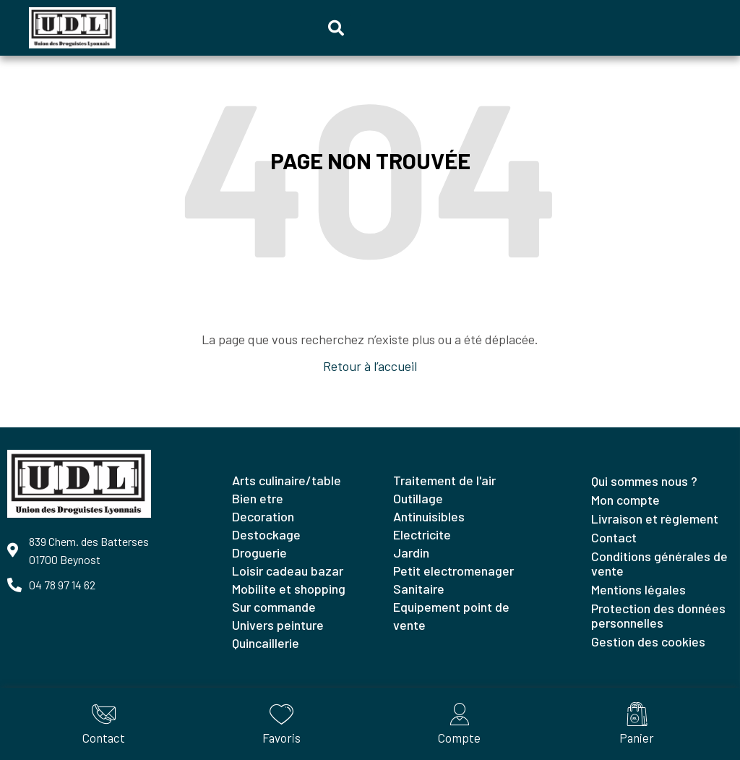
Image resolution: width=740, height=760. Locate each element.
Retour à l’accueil (370, 366)
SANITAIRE (418, 589)
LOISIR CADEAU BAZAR (287, 570)
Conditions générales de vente (659, 563)
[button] (336, 28)
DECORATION (263, 516)
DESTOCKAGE (266, 534)
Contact (614, 537)
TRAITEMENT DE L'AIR (444, 480)
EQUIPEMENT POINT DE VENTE (451, 616)
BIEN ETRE (257, 498)
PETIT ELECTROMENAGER (453, 570)
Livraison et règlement (654, 518)
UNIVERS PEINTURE (278, 625)
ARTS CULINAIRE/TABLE (286, 480)
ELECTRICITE (422, 534)
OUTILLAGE (418, 498)
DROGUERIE (259, 552)
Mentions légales (638, 589)
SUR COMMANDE (274, 607)
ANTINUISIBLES (429, 516)
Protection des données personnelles (658, 615)
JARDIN (411, 552)
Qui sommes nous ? (644, 481)
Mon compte (625, 500)
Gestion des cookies (648, 641)
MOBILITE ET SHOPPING (288, 589)
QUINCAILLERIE (265, 643)
